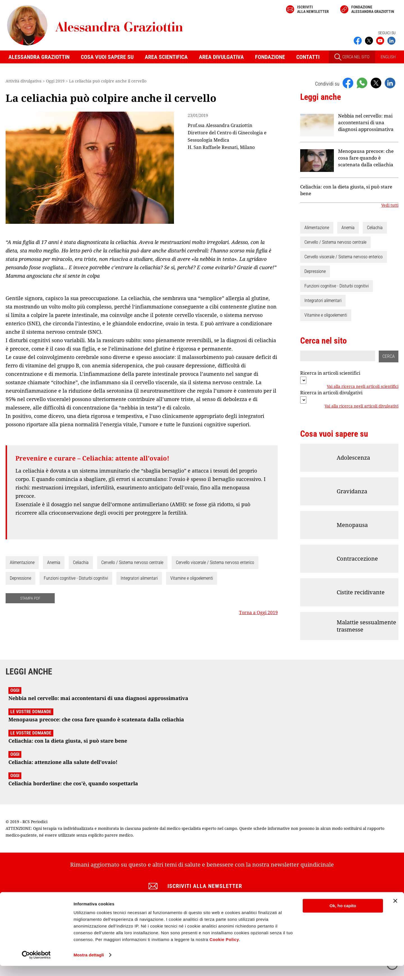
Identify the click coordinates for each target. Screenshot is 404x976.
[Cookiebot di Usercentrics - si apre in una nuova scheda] (36, 965)
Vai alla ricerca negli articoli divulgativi (361, 406)
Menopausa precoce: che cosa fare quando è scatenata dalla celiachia (366, 158)
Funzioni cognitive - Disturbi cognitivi (76, 578)
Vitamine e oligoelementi (191, 578)
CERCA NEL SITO (351, 57)
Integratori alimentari (139, 578)
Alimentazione (22, 562)
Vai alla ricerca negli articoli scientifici (362, 386)
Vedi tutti (389, 205)
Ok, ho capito (342, 915)
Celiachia (81, 562)
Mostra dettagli (89, 965)
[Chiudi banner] (395, 911)
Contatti (308, 57)
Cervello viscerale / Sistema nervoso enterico (215, 562)
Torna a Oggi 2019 (258, 612)
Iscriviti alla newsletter (313, 9)
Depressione (20, 578)
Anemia (53, 562)
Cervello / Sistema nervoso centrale (132, 562)
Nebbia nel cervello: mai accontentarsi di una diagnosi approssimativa (366, 122)
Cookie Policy (224, 949)
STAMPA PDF (30, 598)
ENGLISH (388, 56)
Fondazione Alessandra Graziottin (372, 9)
